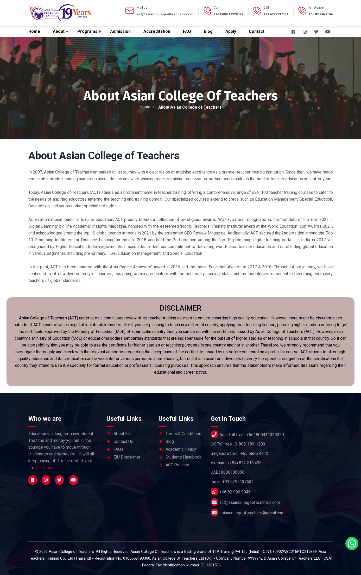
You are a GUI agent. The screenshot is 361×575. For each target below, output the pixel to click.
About (59, 31)
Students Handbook (183, 457)
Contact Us (123, 441)
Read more (45, 468)
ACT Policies (177, 464)
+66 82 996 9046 (235, 492)
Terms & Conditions (183, 433)
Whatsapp (316, 7)
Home (34, 31)
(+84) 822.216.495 (245, 462)
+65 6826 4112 (254, 453)
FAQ (187, 31)
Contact (256, 31)
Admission (120, 31)
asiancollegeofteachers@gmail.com (251, 512)
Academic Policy (181, 449)
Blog (208, 31)
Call (216, 7)
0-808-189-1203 (250, 444)
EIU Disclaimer (126, 457)
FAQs (118, 449)
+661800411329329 (265, 434)
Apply (230, 31)
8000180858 (232, 472)
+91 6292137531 (238, 481)
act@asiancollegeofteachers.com (249, 502)
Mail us (142, 7)
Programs (87, 31)
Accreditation (156, 31)
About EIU (122, 433)
